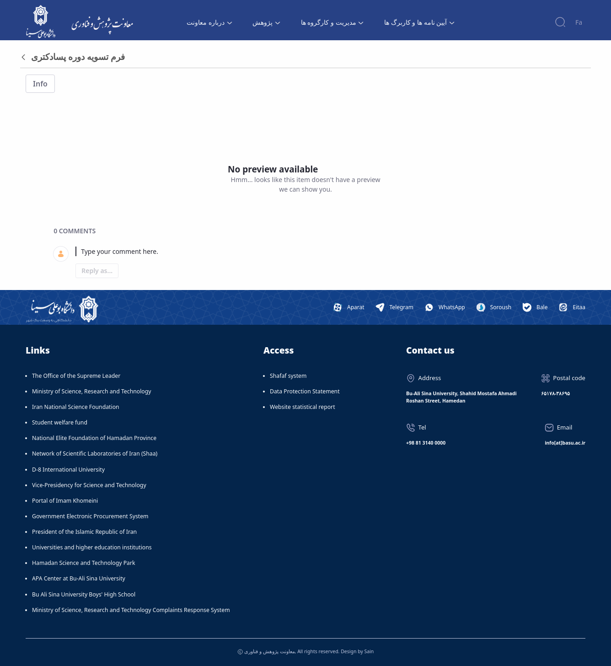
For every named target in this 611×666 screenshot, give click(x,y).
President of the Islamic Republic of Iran (84, 532)
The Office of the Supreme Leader (76, 376)
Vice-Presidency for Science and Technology (89, 485)
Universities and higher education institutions (92, 547)
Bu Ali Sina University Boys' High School (83, 594)
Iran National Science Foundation (75, 407)
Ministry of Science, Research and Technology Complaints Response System (131, 610)
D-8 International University (68, 469)
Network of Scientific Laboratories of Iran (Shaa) (94, 453)
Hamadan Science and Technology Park (83, 563)
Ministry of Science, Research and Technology (91, 391)
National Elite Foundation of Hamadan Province (94, 438)
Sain (369, 651)
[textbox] (316, 251)
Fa (578, 22)
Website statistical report (302, 407)
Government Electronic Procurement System (90, 516)
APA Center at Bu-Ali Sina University (78, 578)
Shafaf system (288, 376)
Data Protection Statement (305, 391)
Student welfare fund (59, 422)
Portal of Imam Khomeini (65, 501)
